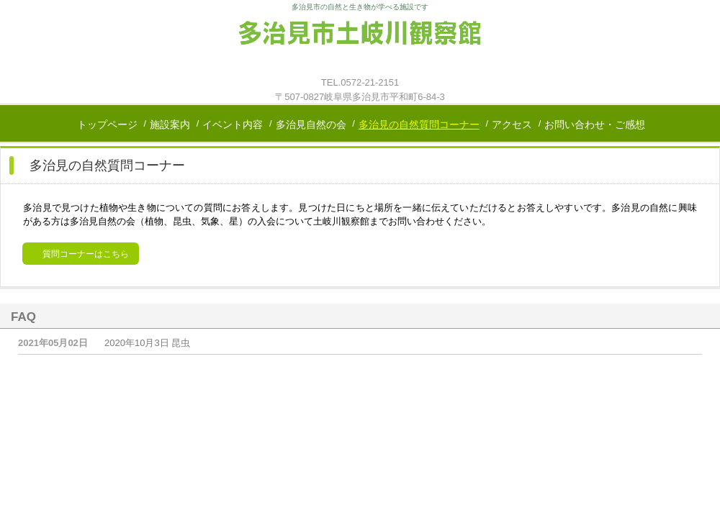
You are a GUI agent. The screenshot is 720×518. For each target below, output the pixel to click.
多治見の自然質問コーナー (419, 124)
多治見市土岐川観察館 (360, 45)
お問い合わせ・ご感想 (594, 124)
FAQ (23, 317)
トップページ (107, 124)
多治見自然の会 (311, 124)
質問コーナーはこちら (85, 254)
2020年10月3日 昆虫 (147, 342)
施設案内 (170, 124)
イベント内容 (232, 124)
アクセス (512, 124)
